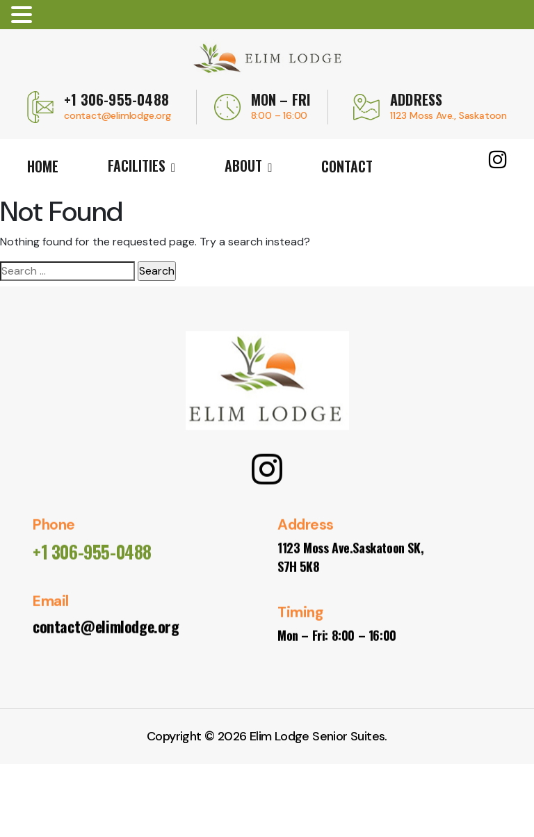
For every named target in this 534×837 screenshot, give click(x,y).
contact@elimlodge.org (117, 115)
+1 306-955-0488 (116, 99)
